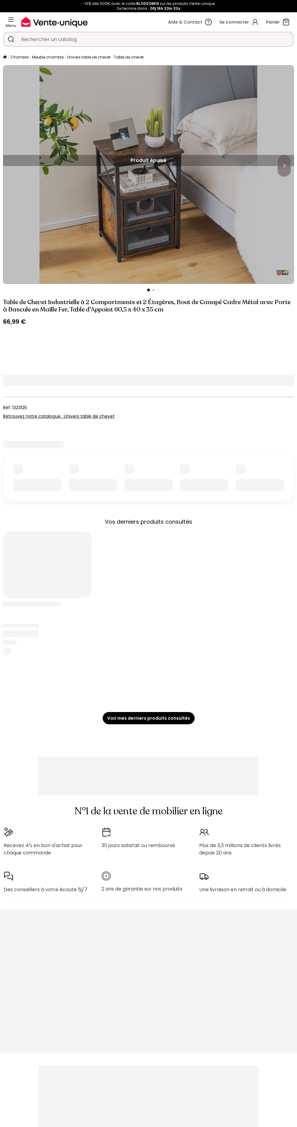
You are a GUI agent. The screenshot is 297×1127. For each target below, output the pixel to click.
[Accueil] (5, 57)
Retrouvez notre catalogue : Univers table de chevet (59, 416)
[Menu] (11, 19)
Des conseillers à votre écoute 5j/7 (45, 889)
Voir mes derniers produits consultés (148, 718)
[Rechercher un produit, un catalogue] (11, 39)
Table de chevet (129, 57)
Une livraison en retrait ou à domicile (242, 889)
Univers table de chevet (88, 57)
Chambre (19, 57)
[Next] (284, 166)
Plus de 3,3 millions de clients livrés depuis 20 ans (240, 849)
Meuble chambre (48, 57)
